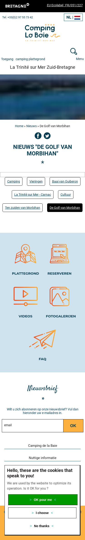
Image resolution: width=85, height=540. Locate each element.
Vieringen (36, 181)
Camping (13, 181)
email (8, 425)
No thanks (41, 526)
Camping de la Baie (42, 446)
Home (19, 126)
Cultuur (66, 194)
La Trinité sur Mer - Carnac (32, 194)
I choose (42, 513)
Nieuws (31, 126)
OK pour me (43, 500)
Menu (80, 59)
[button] (76, 445)
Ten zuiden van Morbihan (22, 207)
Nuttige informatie (42, 458)
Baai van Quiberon (65, 181)
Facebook (38, 135)
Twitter (47, 135)
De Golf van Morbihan (65, 207)
